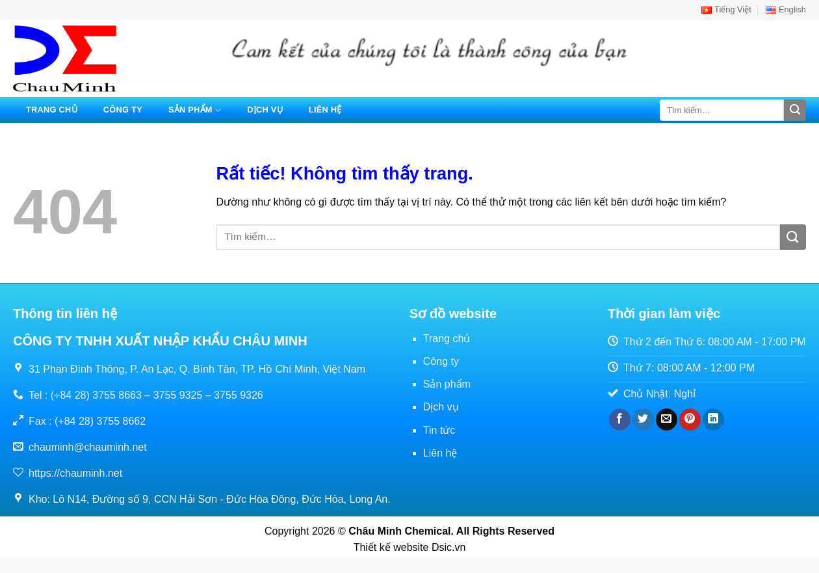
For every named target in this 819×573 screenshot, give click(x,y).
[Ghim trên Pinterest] (690, 419)
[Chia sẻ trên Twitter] (643, 419)
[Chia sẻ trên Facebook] (619, 419)
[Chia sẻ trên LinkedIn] (713, 419)
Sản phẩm (194, 110)
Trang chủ (51, 109)
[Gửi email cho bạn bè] (666, 419)
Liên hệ (325, 109)
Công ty (122, 109)
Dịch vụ (265, 109)
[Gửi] (795, 111)
